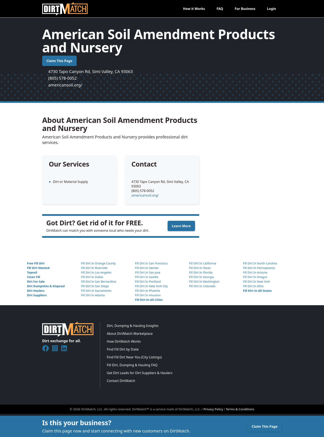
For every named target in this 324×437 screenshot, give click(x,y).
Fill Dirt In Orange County (98, 263)
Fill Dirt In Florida (200, 272)
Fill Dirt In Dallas (92, 277)
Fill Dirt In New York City (151, 286)
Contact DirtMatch (121, 380)
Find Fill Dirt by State (123, 349)
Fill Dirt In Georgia (201, 277)
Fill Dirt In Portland (148, 281)
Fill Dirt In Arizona (255, 272)
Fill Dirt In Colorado (202, 286)
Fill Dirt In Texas (200, 268)
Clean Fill (33, 277)
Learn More (181, 226)
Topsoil (32, 272)
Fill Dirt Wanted (38, 268)
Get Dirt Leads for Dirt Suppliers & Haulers (139, 373)
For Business (245, 8)
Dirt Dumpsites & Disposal (46, 286)
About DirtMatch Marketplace (130, 333)
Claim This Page (59, 61)
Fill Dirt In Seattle (146, 277)
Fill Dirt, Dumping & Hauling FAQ (132, 365)
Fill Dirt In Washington (204, 281)
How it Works (194, 8)
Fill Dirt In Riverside (94, 268)
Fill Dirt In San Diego (95, 286)
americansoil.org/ (65, 85)
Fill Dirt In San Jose (147, 272)
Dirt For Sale (36, 281)
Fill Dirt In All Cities (149, 300)
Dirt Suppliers (37, 295)
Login (271, 8)
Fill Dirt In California (202, 263)
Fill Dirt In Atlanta (93, 295)
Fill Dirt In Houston (148, 295)
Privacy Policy (213, 409)
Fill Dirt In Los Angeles (96, 272)
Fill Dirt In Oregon (255, 277)
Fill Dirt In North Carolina (260, 263)
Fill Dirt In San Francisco (151, 263)
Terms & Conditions (240, 409)
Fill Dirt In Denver (147, 268)
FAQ (220, 8)
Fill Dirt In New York (256, 281)
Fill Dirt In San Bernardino (98, 281)
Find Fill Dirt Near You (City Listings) (134, 357)
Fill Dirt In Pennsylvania (259, 268)
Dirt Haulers (36, 291)
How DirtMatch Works (124, 341)
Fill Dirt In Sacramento (96, 291)
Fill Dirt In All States (257, 291)
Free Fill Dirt (36, 263)
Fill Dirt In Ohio (253, 286)
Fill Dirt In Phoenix (147, 291)
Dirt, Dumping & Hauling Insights (132, 325)
